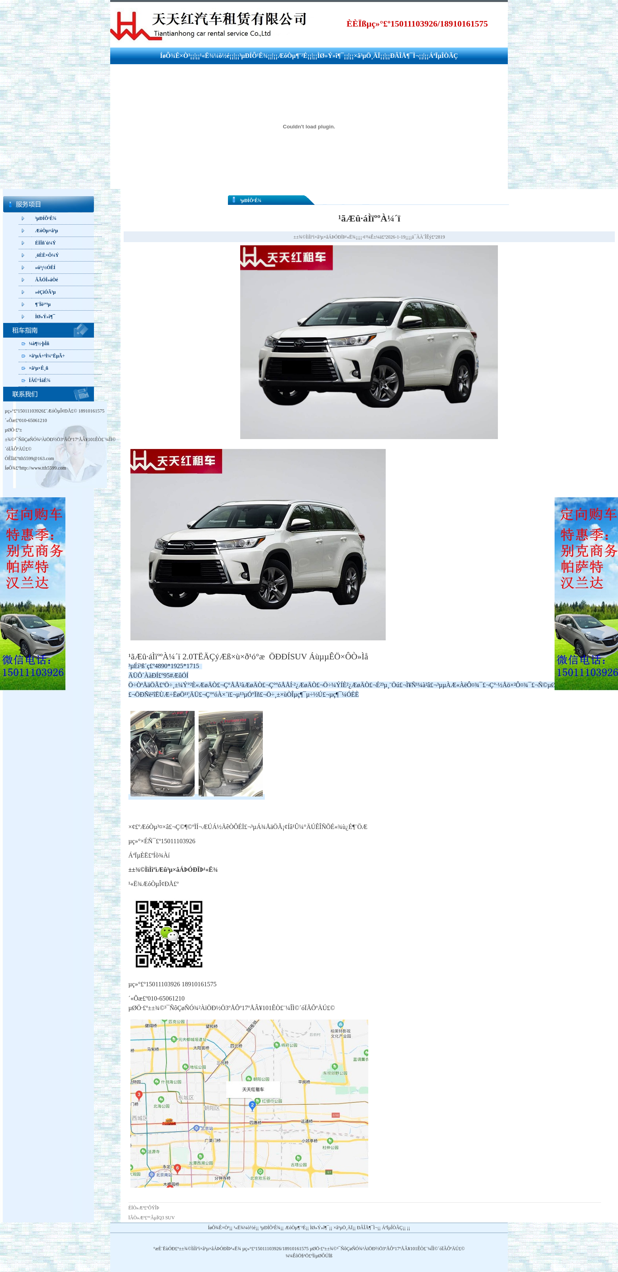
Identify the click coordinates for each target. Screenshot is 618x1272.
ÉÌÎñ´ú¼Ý (45, 243)
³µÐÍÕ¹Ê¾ (253, 55)
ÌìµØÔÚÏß (322, 1256)
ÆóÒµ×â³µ (46, 230)
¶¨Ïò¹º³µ (42, 304)
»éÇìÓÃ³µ (45, 292)
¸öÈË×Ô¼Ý (47, 255)
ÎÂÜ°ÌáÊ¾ (39, 380)
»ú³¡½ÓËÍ (45, 267)
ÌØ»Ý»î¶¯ (330, 55)
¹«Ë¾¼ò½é (215, 55)
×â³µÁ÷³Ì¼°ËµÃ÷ (47, 356)
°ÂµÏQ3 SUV (162, 1217)
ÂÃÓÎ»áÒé (46, 280)
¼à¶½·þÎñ (39, 343)
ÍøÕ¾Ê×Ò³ (175, 55)
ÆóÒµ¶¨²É (292, 55)
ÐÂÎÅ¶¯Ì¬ (404, 55)
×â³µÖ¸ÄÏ (367, 55)
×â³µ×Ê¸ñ (38, 368)
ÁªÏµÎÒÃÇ (443, 55)
